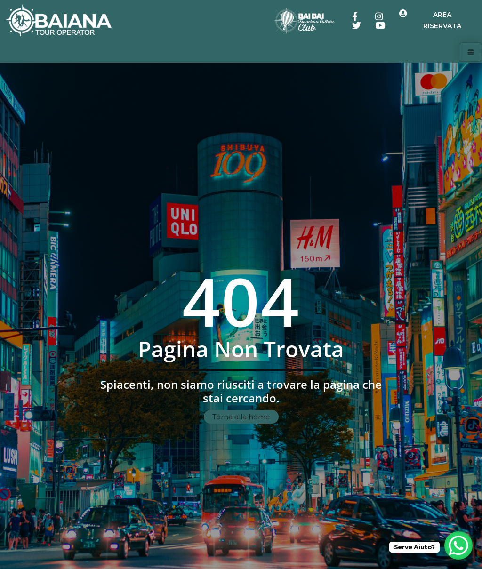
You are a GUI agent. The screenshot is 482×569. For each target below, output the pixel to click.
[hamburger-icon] (470, 52)
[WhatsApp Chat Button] (458, 545)
